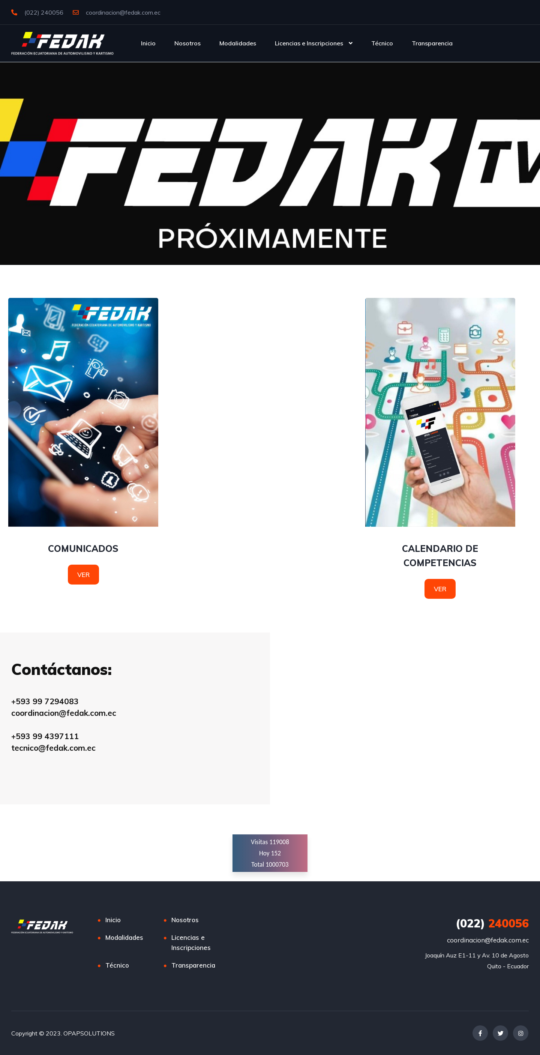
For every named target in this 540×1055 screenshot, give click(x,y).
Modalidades (237, 43)
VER (83, 575)
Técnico (382, 43)
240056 (492, 923)
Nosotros (187, 43)
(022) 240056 (37, 12)
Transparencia (432, 43)
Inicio (148, 43)
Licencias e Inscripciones (309, 43)
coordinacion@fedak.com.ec (116, 12)
